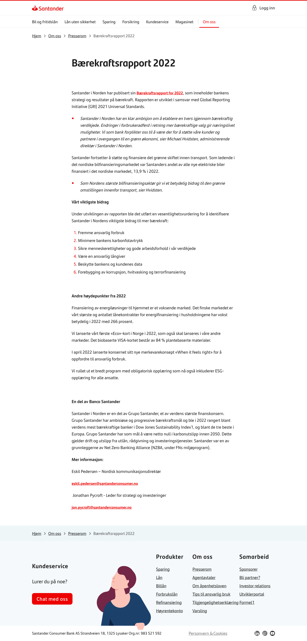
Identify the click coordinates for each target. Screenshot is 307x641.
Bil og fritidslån (45, 21)
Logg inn (267, 8)
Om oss (209, 21)
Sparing (109, 21)
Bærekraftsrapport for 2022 (162, 93)
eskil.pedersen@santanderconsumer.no (108, 483)
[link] (35, 8)
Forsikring (130, 21)
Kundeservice (157, 21)
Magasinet (184, 21)
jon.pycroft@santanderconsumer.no (104, 507)
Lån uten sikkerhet (80, 21)
